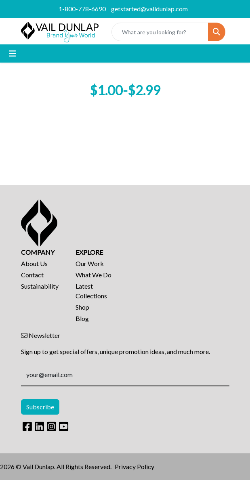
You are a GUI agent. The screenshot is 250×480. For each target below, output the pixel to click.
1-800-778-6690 (82, 9)
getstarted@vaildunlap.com (149, 9)
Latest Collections (91, 291)
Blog (82, 318)
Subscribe (40, 407)
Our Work (90, 263)
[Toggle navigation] (12, 53)
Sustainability (40, 286)
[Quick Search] (159, 32)
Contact (32, 275)
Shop (82, 307)
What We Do (93, 275)
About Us (34, 263)
